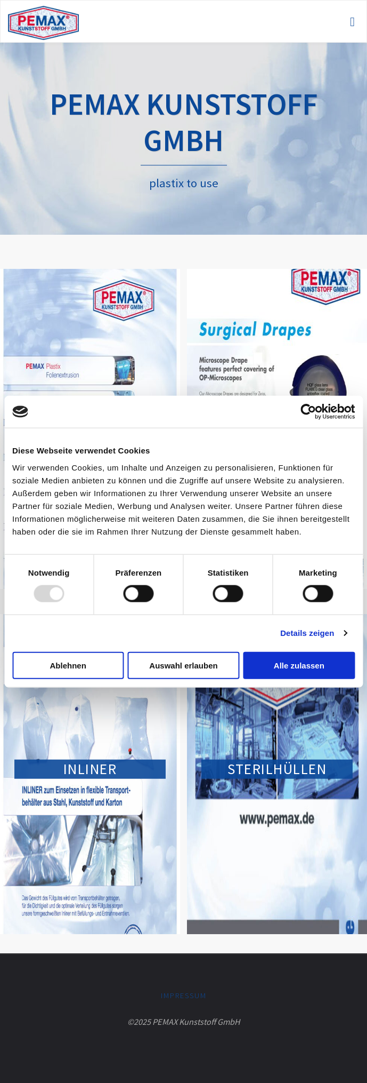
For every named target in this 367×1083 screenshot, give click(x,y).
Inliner (90, 769)
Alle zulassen (299, 665)
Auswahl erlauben (183, 665)
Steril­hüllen (277, 769)
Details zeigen (307, 633)
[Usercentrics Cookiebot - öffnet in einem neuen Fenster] (308, 412)
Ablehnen (68, 665)
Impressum (184, 995)
